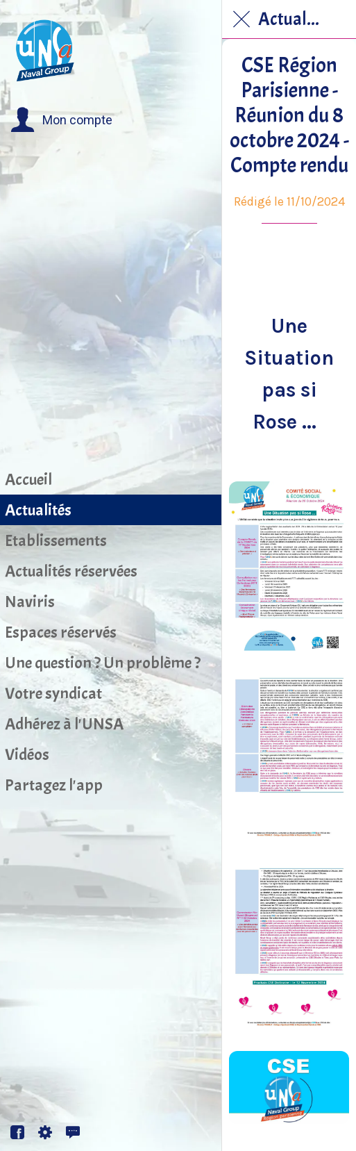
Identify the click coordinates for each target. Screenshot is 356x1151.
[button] (61, 120)
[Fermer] (241, 19)
